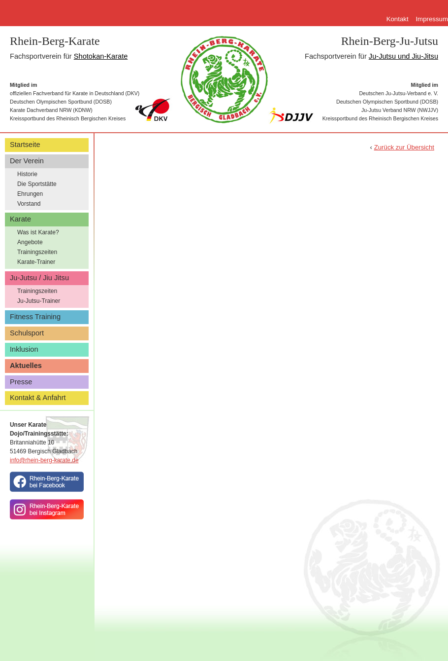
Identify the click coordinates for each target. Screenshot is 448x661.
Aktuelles (26, 365)
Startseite (25, 144)
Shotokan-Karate (101, 56)
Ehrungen (30, 193)
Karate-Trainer (36, 261)
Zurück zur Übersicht (404, 147)
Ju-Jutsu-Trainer (38, 300)
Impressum (432, 19)
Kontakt (397, 19)
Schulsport (27, 333)
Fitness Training (35, 317)
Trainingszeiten (37, 252)
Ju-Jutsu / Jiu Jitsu (39, 278)
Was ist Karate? (38, 232)
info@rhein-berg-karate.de (44, 460)
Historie (27, 174)
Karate (20, 219)
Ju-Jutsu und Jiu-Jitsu (403, 56)
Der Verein (27, 161)
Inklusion (24, 349)
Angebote (30, 242)
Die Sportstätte (37, 184)
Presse (21, 382)
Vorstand (29, 203)
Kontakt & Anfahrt (38, 398)
